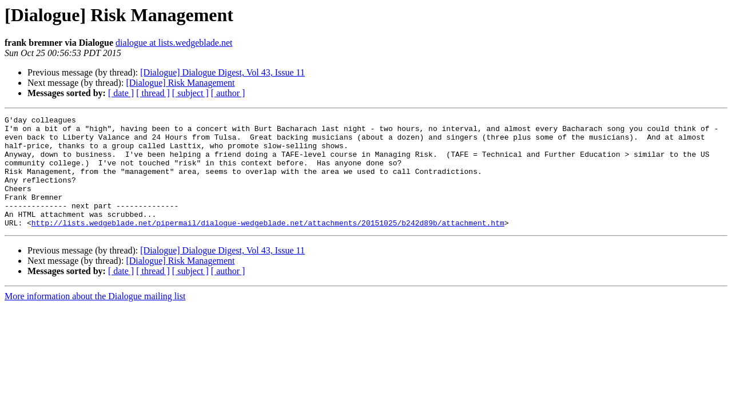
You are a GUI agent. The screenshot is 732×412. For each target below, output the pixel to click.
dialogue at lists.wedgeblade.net (174, 42)
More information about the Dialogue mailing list (95, 318)
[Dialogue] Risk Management (180, 83)
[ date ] (121, 93)
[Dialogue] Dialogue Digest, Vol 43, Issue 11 (222, 72)
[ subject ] (190, 93)
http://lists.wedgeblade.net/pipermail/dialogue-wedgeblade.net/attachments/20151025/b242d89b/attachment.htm (267, 245)
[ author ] (228, 93)
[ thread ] (153, 93)
